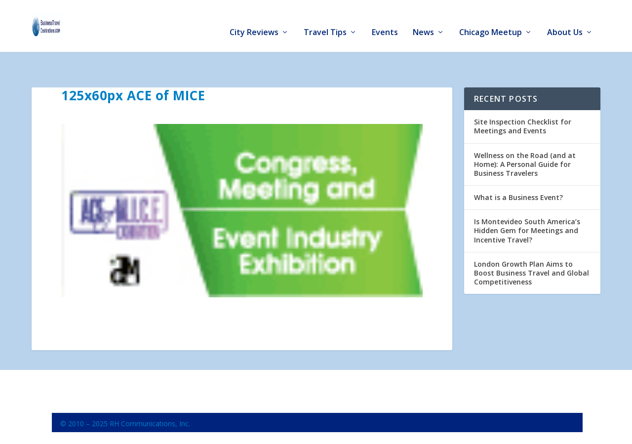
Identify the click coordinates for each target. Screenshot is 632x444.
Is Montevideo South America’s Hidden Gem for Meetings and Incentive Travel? (527, 202)
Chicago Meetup (490, 20)
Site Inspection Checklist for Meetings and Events (522, 98)
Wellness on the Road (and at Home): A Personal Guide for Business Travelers (525, 135)
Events (385, 20)
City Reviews (254, 20)
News (423, 20)
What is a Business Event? (518, 169)
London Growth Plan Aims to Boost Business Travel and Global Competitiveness (531, 244)
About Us (565, 20)
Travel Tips (325, 20)
